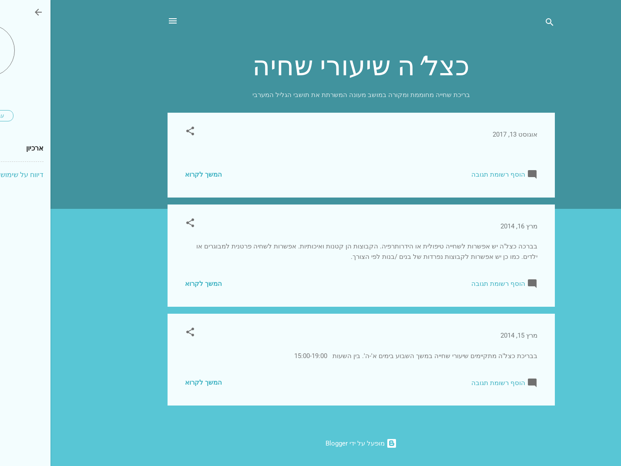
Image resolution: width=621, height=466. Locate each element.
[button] (139, 132)
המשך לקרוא (152, 174)
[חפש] (499, 23)
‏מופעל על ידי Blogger (310, 443)
